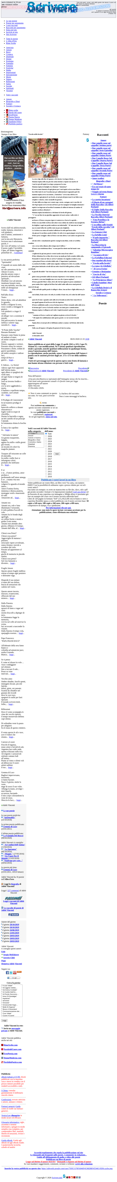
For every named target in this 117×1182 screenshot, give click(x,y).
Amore (9, 50)
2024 (48, 441)
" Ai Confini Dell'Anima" (14, 845)
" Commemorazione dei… (11, 1011)
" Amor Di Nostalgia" (11, 996)
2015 (48, 464)
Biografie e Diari (13, 101)
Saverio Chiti (9, 958)
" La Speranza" (10, 849)
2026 (48, 436)
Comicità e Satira (36, 442)
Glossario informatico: (10, 1122)
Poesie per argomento (15, 23)
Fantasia (9, 66)
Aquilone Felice (13, 122)
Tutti (48, 434)
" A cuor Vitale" (11, 986)
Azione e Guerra (36, 438)
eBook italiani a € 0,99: (10, 1077)
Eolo (3, 952)
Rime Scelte (11, 43)
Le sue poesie (11, 21)
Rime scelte (12, 110)
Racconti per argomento (15, 28)
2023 (48, 444)
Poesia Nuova (13, 117)
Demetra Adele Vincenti (11, 964)
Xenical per (10, 1115)
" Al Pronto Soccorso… (11, 994)
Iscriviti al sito (12, 32)
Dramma (36, 446)
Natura (9, 79)
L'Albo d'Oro (11, 41)
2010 (48, 476)
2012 (48, 471)
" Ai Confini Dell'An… (11, 992)
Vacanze (9, 91)
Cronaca (9, 54)
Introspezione (11, 75)
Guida (18, 1106)
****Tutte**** (36, 434)
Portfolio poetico (14, 124)
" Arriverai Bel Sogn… (11, 1005)
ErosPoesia (12, 115)
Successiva (33, 368)
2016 (48, 461)
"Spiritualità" (9, 817)
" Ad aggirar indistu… (11, 988)
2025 (48, 439)
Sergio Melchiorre (11, 955)
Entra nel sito (11, 30)
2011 (48, 474)
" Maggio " (8, 854)
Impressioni (11, 72)
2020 (48, 451)
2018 (48, 456)
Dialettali (10, 57)
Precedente (83, 368)
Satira (8, 84)
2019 (48, 454)
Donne (8, 59)
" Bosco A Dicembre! (11, 1009)
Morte (8, 77)
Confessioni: (6, 1100)
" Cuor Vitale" (11, 1014)
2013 (48, 469)
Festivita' (9, 68)
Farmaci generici (8, 1106)
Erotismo (10, 61)
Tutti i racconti (12, 95)
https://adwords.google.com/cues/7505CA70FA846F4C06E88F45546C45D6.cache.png (77, 1168)
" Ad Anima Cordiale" (11, 990)
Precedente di (76, 371)
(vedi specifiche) (79, 492)
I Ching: (4, 1090)
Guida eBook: (7, 1140)
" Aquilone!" (11, 999)
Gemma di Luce (10, 827)
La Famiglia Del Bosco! (13, 836)
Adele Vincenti (35, 339)
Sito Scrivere (11, 34)
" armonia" (11, 1001)
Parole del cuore (14, 112)
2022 (48, 446)
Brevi (8, 52)
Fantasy (9, 104)
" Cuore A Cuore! (11, 1016)
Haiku (8, 70)
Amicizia (10, 47)
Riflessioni (10, 81)
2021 (48, 449)
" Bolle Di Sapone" (11, 1007)
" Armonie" (11, 1003)
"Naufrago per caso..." (13, 861)
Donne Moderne (14, 119)
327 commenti (13, 890)
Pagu (3, 961)
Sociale (9, 86)
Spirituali (10, 88)
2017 (48, 459)
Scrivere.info (57, 1178)
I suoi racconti (12, 25)
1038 (87, 339)
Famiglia (9, 63)
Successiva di (41, 371)
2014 (48, 466)
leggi (11, 290)
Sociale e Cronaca (13, 106)
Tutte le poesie (12, 39)
